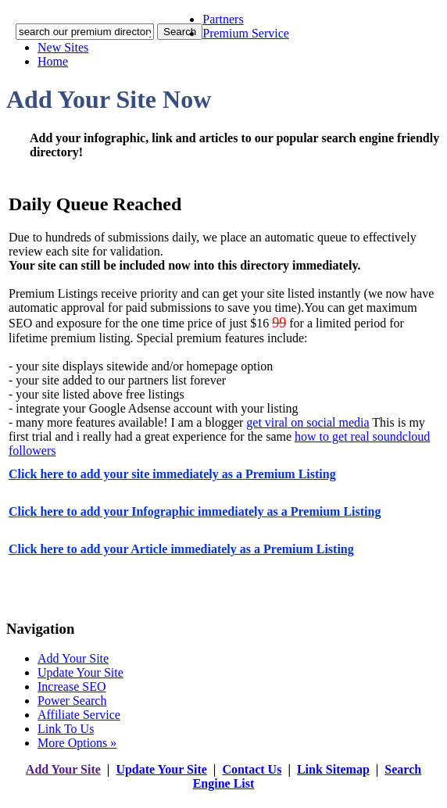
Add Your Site (73, 658)
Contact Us (251, 769)
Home (53, 61)
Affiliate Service (79, 714)
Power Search (72, 700)
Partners (222, 19)
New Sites (63, 47)
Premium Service (245, 33)
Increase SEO (72, 686)
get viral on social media (307, 422)
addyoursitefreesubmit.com (176, 799)
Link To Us (66, 728)
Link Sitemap (333, 769)
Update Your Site (80, 672)
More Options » (77, 742)
